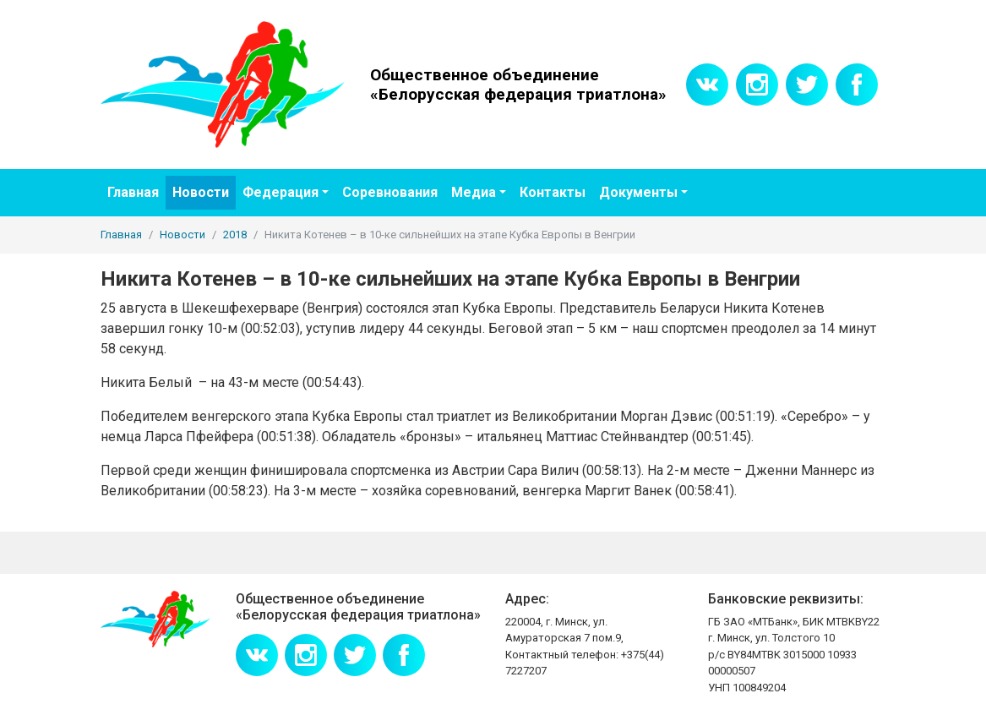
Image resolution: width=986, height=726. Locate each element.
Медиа (473, 192)
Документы (638, 192)
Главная (133, 192)
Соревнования (390, 192)
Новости (200, 192)
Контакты (553, 192)
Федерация (280, 192)
